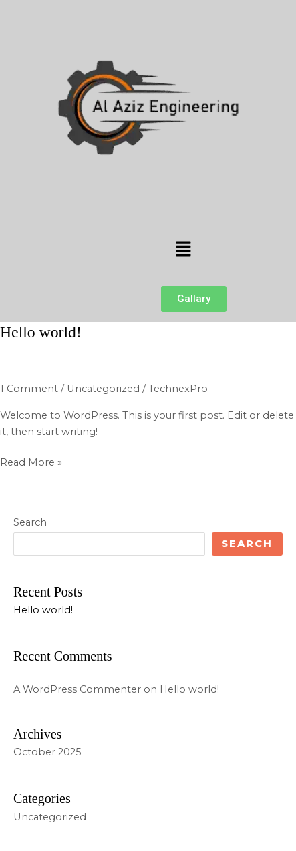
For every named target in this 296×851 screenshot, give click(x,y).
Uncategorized (103, 389)
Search (30, 522)
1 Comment (29, 389)
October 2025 (47, 752)
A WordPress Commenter (77, 689)
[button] (183, 250)
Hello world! (41, 332)
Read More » (31, 461)
